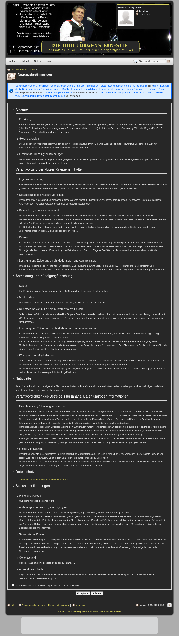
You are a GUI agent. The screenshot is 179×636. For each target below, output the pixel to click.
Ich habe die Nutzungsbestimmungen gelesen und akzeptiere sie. (46, 585)
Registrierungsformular (31, 92)
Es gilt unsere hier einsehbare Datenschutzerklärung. (42, 479)
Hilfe (150, 85)
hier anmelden (72, 96)
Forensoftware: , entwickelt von (89, 611)
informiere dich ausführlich (86, 92)
